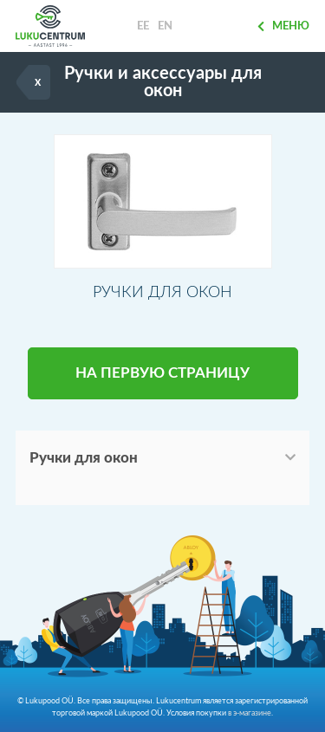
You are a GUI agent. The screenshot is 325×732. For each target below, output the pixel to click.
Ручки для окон (83, 457)
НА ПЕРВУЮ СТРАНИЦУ (162, 373)
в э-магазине (249, 713)
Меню (283, 26)
